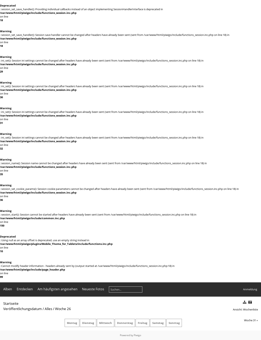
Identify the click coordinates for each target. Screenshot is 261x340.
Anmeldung (250, 289)
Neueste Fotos (93, 289)
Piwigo (137, 335)
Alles (48, 308)
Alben (7, 289)
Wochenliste (250, 309)
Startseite (11, 303)
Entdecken (25, 289)
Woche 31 (250, 320)
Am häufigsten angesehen (57, 289)
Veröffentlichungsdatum (22, 308)
